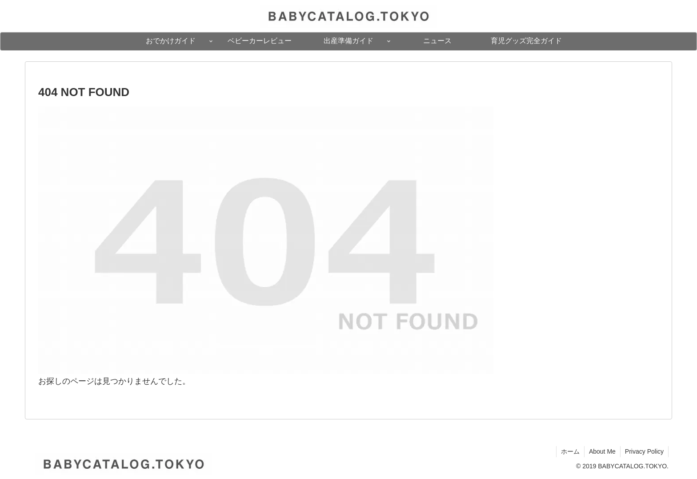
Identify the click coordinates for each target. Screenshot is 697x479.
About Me (602, 451)
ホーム (570, 451)
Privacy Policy (644, 451)
